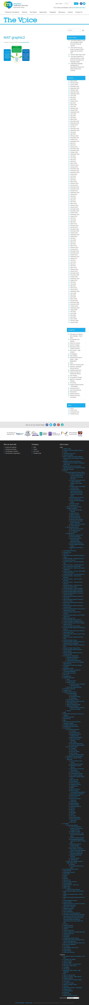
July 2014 (73, 196)
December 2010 (74, 273)
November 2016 (74, 150)
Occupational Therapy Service (70, 724)
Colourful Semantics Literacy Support (72, 626)
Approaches (43, 12)
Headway (72, 864)
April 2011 (73, 265)
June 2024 (73, 95)
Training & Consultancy (12, 12)
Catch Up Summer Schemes (73, 889)
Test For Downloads (68, 911)
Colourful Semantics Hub (69, 618)
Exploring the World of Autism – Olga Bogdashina (76, 359)
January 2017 (74, 147)
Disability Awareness (75, 370)
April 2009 (73, 297)
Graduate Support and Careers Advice (75, 472)
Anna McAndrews (24, 42)
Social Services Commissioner (74, 660)
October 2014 (74, 190)
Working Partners (74, 393)
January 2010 (74, 289)
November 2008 (74, 304)
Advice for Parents (75, 343)
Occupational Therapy (76, 377)
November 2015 (74, 170)
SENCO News (66, 886)
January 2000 (74, 322)
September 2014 (74, 192)
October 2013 (74, 212)
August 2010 (73, 280)
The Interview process (75, 530)
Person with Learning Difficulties (74, 687)
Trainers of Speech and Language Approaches (74, 932)
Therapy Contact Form (68, 930)
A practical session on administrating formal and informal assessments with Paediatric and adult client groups (76, 492)
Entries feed (73, 410)
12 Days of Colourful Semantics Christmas (73, 450)
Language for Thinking (75, 784)
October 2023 (74, 101)
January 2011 (74, 271)
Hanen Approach (74, 781)
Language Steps (74, 786)
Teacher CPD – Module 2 (69, 906)
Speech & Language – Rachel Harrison (72, 976)
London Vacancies (74, 513)
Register (65, 877)
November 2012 (74, 231)
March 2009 (73, 298)
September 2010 (74, 278)
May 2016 (73, 159)
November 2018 (74, 128)
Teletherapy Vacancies (68, 908)
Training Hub (66, 936)
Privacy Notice (66, 873)
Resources (61, 12)
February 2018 (74, 136)
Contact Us (78, 12)
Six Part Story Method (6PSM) (77, 745)
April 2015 (73, 179)
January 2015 (74, 185)
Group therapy (73, 750)
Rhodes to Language (75, 795)
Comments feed (74, 412)
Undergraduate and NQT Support (71, 938)
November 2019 (74, 123)
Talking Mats (73, 812)
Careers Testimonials (75, 536)
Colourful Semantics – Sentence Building (72, 588)
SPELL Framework (74, 804)
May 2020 (73, 115)
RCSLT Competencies (75, 499)
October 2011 (74, 254)
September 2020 (74, 112)
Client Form (66, 554)
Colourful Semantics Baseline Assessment (73, 590)
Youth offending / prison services (70, 947)
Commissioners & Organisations (12, 453)
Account (65, 452)
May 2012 (73, 242)
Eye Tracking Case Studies (69, 673)
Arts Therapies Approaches (73, 729)
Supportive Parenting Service (77, 754)
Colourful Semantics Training (70, 640)
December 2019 (74, 121)
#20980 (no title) (67, 448)
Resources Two (66, 880)
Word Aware (73, 822)
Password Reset (67, 870)
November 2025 (74, 86)
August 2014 (73, 194)
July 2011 (73, 260)
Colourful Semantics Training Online (71, 648)
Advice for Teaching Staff (76, 364)
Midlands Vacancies (75, 514)
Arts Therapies (73, 695)
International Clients (71, 681)
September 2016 (74, 154)
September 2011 (74, 256)
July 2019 (73, 126)
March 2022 (73, 104)
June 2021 (73, 106)
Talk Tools (72, 809)
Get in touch (36, 451)
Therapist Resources (68, 927)
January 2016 (74, 167)
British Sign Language (68, 469)
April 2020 (73, 117)
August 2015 (73, 174)
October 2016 (74, 152)
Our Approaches (67, 728)
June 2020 (73, 114)
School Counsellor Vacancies (70, 881)
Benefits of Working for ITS (76, 535)
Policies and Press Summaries (70, 995)
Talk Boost (72, 808)
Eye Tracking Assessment (73, 699)
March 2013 (73, 223)
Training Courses (74, 388)
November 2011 (74, 253)
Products (65, 875)
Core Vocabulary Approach (76, 775)
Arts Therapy (73, 375)
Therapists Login (37, 453)
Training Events (74, 859)
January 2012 (74, 249)
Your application (74, 532)
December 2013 (74, 209)
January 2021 (74, 110)
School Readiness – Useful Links (71, 884)
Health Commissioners (72, 659)
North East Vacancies (75, 516)
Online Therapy (73, 753)
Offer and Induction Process (76, 528)
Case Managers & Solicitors (11, 451)
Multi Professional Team (68, 717)
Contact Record (67, 949)
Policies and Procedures (69, 952)
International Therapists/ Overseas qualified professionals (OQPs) (76, 540)
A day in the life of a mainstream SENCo (72, 979)
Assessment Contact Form (69, 453)
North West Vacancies (75, 517)
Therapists (52, 12)
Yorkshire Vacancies (75, 525)
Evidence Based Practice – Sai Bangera (72, 987)
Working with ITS (74, 505)
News (57, 3)
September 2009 (74, 291)
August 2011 (73, 258)
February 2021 (74, 108)
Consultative (73, 748)
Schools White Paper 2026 (78, 54)
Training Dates (66, 935)
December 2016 (74, 148)
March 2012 (73, 245)
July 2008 (73, 311)
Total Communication (75, 817)
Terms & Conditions (67, 910)
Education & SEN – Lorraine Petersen (72, 964)
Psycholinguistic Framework (76, 793)
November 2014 (74, 189)
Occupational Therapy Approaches (75, 756)
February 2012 (74, 247)
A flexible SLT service (75, 831)
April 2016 (73, 161)
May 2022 (73, 103)
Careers (70, 12)
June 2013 (73, 220)
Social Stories (73, 801)
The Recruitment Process (73, 527)
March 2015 (73, 181)
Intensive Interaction (75, 783)
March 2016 (73, 163)
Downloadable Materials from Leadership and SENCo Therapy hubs (77, 841)
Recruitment (73, 392)
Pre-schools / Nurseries (75, 847)
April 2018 (73, 134)
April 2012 (73, 243)
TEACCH (72, 814)
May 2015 (73, 178)
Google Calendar (67, 950)
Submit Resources (67, 902)
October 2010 (74, 276)
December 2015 (74, 168)
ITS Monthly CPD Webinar (69, 959)
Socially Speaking (74, 803)
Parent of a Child (71, 682)
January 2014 (74, 207)
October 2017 (74, 139)
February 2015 (74, 183)
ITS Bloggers (73, 354)
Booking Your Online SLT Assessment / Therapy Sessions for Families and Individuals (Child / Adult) (74, 463)
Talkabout (72, 811)
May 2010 (73, 286)
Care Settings (66, 946)
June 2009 (73, 293)
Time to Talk (73, 815)
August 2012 (73, 236)
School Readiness (67, 883)
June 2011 (73, 262)
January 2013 (74, 227)
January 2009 (74, 300)
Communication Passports (76, 773)
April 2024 (73, 99)
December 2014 (74, 187)
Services (24, 12)
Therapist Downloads (68, 925)
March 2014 (73, 203)
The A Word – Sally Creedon (69, 965)
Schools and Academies (10, 447)
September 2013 (74, 214)
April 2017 (73, 145)
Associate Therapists (68, 455)
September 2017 (74, 141)
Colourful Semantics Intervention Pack (72, 619)
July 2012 (73, 238)
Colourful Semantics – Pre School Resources (73, 574)
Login (64, 712)
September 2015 (74, 172)
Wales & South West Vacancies (77, 524)
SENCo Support (67, 888)
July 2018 (73, 132)
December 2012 (74, 229)
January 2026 (74, 84)
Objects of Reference (75, 789)
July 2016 (73, 156)
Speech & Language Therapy (73, 704)
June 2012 (73, 240)
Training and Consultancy (73, 706)
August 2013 (73, 216)
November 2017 (74, 137)
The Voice (59, 31)
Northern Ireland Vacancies (76, 519)
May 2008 (73, 315)
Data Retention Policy (68, 668)
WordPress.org (74, 413)
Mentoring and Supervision (76, 543)
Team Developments (75, 390)
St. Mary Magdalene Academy (70, 900)
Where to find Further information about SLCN (74, 942)
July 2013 (73, 218)
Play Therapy (73, 742)
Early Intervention (74, 779)
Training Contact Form (68, 933)
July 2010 (73, 282)
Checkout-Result (67, 552)
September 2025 (74, 88)
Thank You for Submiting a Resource (71, 913)
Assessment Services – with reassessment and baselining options (77, 834)
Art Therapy (73, 731)
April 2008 (73, 317)
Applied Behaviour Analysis (76, 764)
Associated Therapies (72, 693)
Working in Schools (74, 503)
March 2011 (73, 267)
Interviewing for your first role (77, 497)
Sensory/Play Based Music (76, 743)
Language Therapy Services (69, 692)
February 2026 (74, 82)
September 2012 (74, 234)
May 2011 (73, 264)
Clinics (60, 3)
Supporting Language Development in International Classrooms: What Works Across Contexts (77, 67)
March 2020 (73, 119)
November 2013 (74, 211)
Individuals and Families (10, 449)
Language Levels (67, 690)
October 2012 (74, 233)
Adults (68, 679)
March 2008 (73, 319)
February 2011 (74, 269)
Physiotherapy (73, 698)
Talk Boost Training (74, 858)
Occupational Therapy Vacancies (71, 726)
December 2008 (74, 302)
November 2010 (74, 275)
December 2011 (74, 251)
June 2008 (73, 313)
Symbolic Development (75, 806)
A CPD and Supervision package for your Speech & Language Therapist (76, 828)
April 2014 (73, 201)
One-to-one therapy (74, 751)
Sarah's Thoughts (75, 345)
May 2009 (73, 295)
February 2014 (74, 205)
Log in (72, 408)
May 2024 (73, 97)
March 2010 (73, 287)
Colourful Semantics (75, 772)
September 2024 (74, 93)
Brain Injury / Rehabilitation (69, 944)
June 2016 (73, 157)
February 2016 (74, 165)
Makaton (72, 787)
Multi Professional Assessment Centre (75, 701)
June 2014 (73, 198)
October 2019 (74, 125)
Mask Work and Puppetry (76, 737)
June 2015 (73, 176)
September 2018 (74, 130)
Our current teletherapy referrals (70, 869)
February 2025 (74, 90)
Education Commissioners (73, 657)
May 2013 (73, 222)
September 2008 (74, 308)
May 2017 (73, 143)
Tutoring (69, 710)
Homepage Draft (67, 676)
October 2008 (74, 306)
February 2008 (74, 320)
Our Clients (33, 12)
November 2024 (74, 92)
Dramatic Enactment (75, 732)
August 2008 (73, 309)
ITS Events (73, 382)
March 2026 (73, 81)
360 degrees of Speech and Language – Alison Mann (76, 336)
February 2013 (74, 225)
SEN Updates (73, 355)
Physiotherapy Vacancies (69, 872)
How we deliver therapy (72, 746)
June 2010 (73, 284)
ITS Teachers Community (69, 688)
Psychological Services (72, 703)
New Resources (67, 718)
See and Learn (73, 797)
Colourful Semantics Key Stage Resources (73, 621)
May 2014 (73, 200)
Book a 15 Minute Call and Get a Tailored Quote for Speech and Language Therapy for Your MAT (73, 458)
